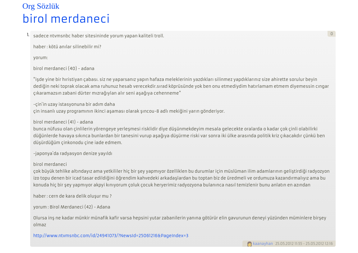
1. (28, 34)
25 (277, 243)
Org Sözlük (40, 6)
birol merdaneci (66, 19)
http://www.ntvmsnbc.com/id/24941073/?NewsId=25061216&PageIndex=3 (110, 235)
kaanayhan (263, 243)
